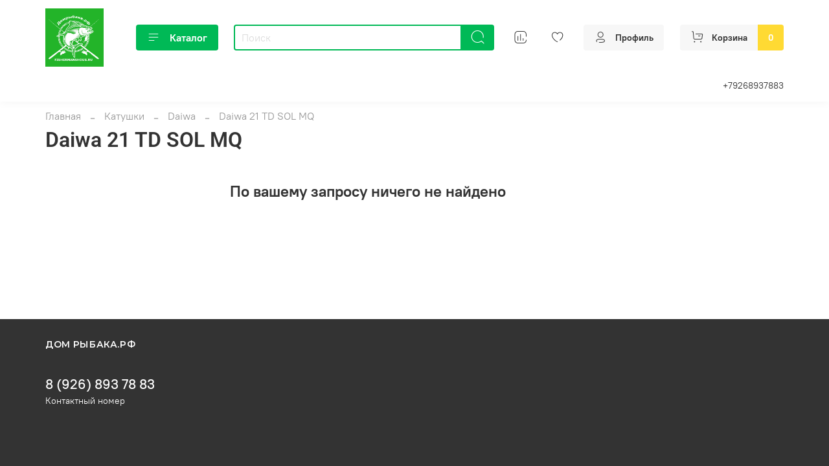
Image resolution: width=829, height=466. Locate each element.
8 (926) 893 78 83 (100, 384)
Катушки (124, 115)
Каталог (177, 37)
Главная (63, 115)
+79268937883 (753, 85)
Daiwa (182, 115)
